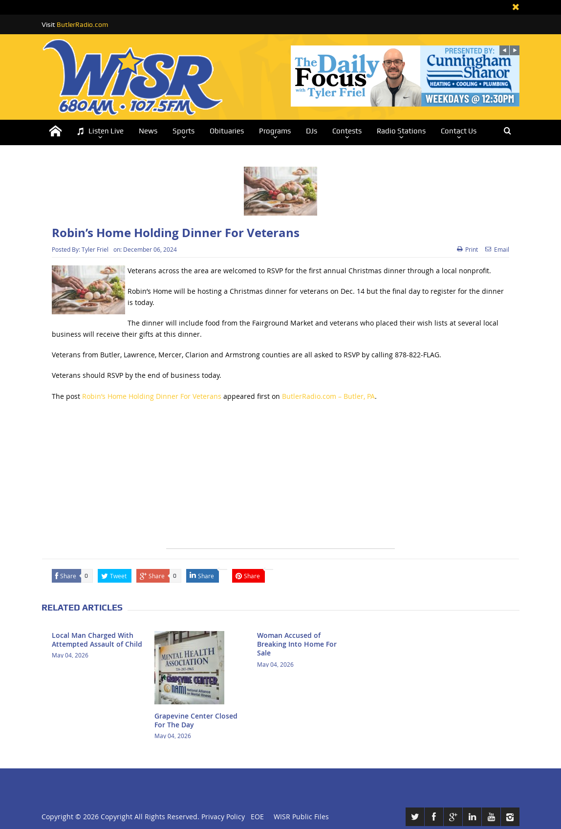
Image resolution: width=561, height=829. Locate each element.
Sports (183, 131)
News (148, 131)
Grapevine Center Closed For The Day (195, 720)
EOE (255, 816)
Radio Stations (401, 131)
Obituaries (227, 131)
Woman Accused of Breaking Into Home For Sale (297, 644)
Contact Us (458, 131)
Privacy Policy (223, 816)
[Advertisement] (280, 480)
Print (467, 249)
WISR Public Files (301, 816)
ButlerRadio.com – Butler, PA (328, 396)
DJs (311, 131)
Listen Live (100, 131)
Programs (275, 131)
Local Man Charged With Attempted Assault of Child (97, 640)
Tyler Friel (95, 249)
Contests (347, 131)
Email (497, 249)
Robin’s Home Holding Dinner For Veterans (151, 396)
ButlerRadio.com (82, 24)
